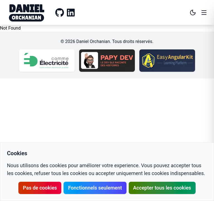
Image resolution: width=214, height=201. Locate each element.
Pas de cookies (40, 188)
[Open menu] (204, 12)
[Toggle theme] (192, 12)
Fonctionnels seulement (95, 188)
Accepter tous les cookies (162, 188)
